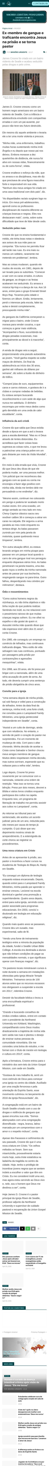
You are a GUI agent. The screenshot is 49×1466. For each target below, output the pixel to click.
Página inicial (7, 28)
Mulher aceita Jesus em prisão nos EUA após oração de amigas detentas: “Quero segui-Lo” (12, 1293)
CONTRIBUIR (40, 3)
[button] (3, 4)
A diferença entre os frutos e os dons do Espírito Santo (31, 1451)
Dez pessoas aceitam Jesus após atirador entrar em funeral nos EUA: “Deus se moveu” (11, 1260)
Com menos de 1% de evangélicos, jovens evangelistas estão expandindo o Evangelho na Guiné (36, 1261)
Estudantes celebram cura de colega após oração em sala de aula (30, 1399)
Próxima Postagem (38, 1332)
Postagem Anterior (11, 1332)
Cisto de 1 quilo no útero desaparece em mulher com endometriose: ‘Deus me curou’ (31, 1412)
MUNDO (17, 28)
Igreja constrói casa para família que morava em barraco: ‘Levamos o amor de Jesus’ (32, 1438)
